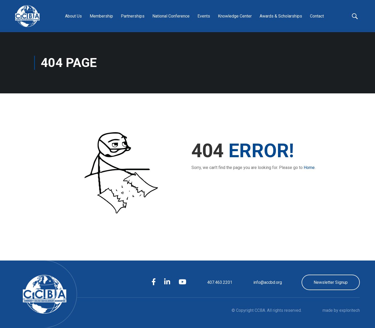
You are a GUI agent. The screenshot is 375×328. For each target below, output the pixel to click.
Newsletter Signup (331, 282)
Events (203, 16)
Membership (101, 16)
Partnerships (132, 16)
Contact (317, 16)
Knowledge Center (235, 16)
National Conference (171, 16)
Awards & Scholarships (281, 16)
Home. (309, 167)
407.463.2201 (219, 282)
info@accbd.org (267, 282)
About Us (73, 16)
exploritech (349, 310)
